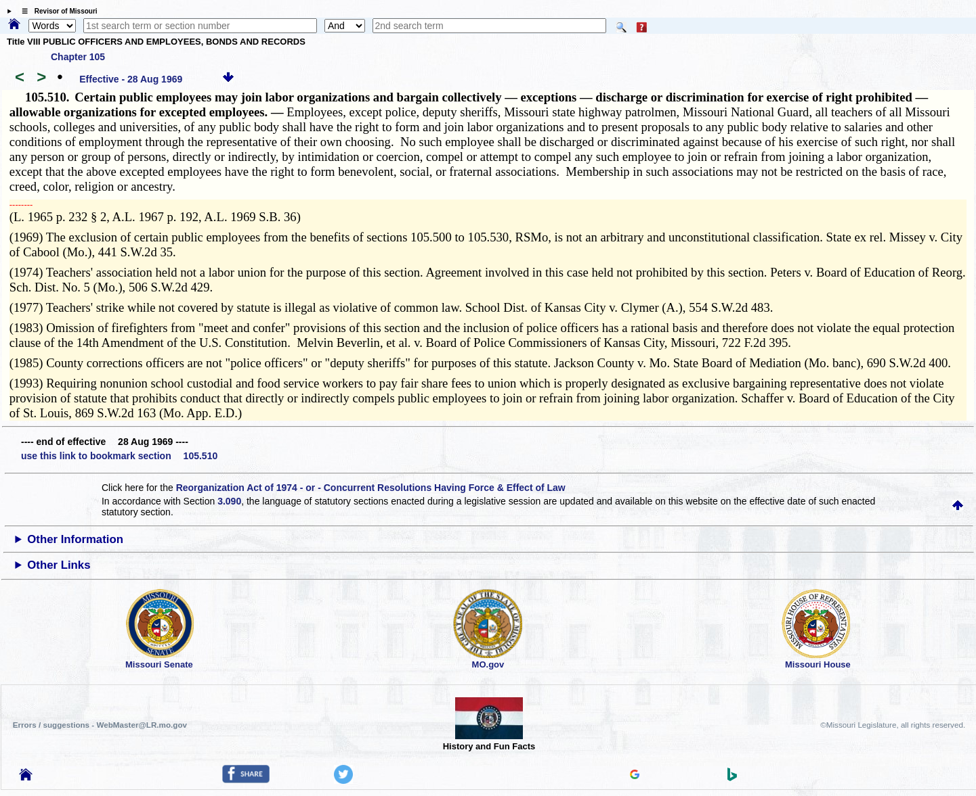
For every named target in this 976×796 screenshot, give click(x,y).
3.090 (229, 501)
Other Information (75, 539)
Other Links (58, 565)
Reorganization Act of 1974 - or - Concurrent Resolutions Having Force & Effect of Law (371, 487)
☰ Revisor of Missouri (56, 11)
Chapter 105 (78, 56)
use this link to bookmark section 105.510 (119, 455)
